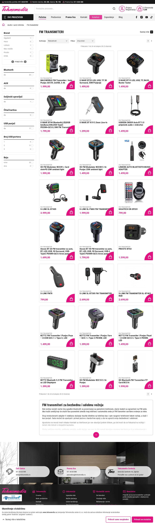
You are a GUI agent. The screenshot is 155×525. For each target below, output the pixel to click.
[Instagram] (141, 17)
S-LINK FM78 (46, 293)
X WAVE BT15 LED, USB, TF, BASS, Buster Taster (134, 81)
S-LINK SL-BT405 (48, 209)
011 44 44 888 (72, 472)
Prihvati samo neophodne (118, 519)
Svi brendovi (100, 495)
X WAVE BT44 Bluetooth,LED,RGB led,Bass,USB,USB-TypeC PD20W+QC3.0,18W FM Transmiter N (56, 125)
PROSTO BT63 (125, 249)
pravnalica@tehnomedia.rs (76, 475)
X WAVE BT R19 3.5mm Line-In (93, 122)
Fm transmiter (32, 25)
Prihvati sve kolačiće (142, 519)
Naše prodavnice (42, 498)
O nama (38, 495)
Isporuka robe (71, 495)
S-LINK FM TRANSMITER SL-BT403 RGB (135, 294)
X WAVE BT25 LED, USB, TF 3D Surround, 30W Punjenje (93, 81)
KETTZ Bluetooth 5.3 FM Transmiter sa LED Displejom (56, 381)
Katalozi (95, 17)
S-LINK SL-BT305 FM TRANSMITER (96, 293)
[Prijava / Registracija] (127, 9)
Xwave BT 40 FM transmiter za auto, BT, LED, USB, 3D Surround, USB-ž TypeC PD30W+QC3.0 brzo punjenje (96, 251)
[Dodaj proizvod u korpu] (71, 85)
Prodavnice (56, 17)
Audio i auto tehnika (16, 25)
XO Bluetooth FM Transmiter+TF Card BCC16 (133, 381)
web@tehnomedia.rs (23, 475)
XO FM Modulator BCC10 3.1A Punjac (93, 381)
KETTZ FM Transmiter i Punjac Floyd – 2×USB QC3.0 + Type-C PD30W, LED (135, 338)
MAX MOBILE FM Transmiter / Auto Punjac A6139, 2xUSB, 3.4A (56, 81)
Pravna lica (40, 505)
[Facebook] (136, 17)
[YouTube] (146, 17)
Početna (42, 17)
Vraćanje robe (101, 498)
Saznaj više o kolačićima (15, 519)
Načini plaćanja (71, 498)
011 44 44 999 (21, 472)
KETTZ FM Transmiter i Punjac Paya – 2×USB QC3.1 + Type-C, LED (56, 336)
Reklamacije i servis (103, 502)
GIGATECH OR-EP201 (128, 209)
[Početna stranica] (3, 24)
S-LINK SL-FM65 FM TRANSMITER (95, 209)
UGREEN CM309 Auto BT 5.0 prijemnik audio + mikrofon (131, 123)
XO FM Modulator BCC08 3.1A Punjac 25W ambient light (93, 168)
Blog (121, 17)
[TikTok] (151, 17)
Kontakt (83, 17)
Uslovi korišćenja (72, 502)
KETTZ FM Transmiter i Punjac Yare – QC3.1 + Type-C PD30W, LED (96, 336)
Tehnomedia (15, 8)
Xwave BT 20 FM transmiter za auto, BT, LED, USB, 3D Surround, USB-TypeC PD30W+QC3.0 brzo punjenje (56, 251)
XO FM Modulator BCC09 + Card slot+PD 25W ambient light (54, 168)
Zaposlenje (109, 17)
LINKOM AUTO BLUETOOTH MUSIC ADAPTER (134, 168)
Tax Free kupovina (72, 505)
